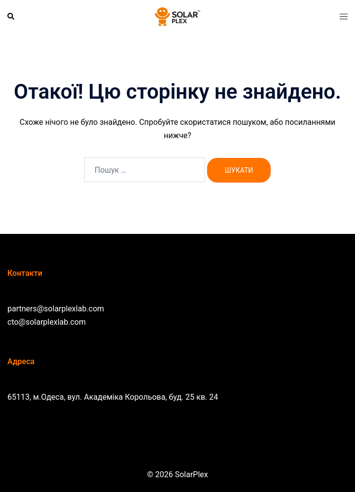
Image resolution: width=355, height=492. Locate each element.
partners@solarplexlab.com (55, 308)
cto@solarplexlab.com (46, 322)
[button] (11, 17)
